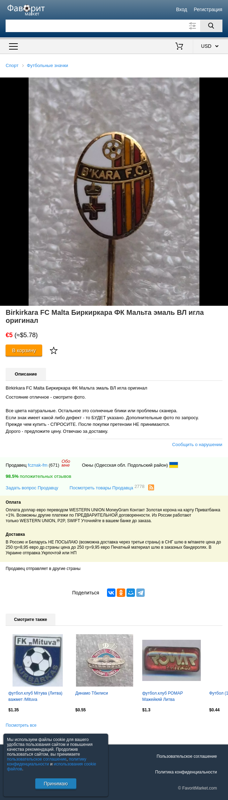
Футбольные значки (47, 65)
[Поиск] (211, 26)
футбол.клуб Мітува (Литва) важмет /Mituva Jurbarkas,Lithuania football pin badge (37, 697)
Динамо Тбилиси (91, 693)
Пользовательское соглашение (187, 756)
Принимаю (56, 783)
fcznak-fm (37, 465)
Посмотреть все (21, 725)
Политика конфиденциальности (186, 772)
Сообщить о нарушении (197, 444)
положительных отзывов (38, 476)
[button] (221, 83)
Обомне (66, 463)
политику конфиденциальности (46, 761)
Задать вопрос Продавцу (32, 487)
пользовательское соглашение (37, 759)
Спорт (12, 65)
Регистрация (208, 9)
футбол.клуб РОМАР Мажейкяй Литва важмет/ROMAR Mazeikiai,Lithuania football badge (167, 697)
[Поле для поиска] (114, 26)
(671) (54, 465)
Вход (181, 9)
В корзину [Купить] (24, 350)
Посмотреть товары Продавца (107, 487)
